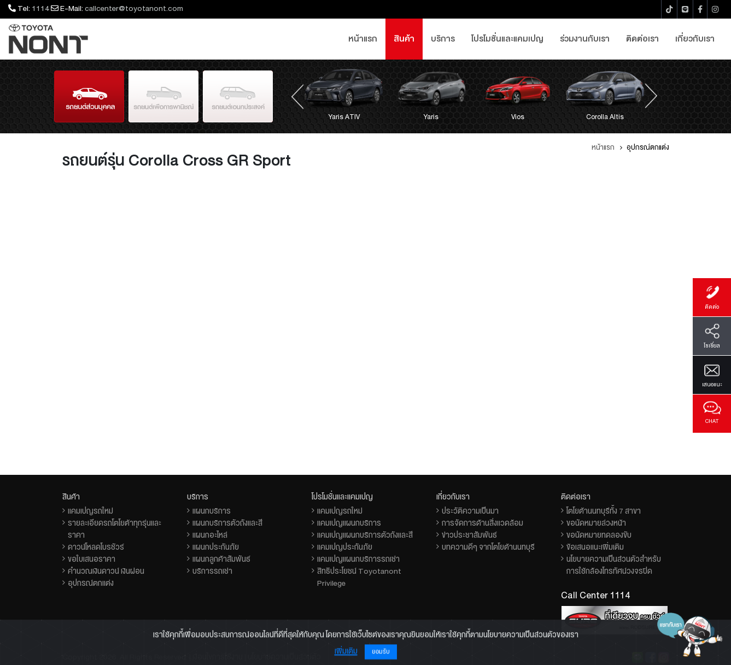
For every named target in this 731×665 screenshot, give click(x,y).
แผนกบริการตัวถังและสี (227, 522)
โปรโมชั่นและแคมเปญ (507, 39)
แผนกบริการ (211, 510)
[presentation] (297, 95)
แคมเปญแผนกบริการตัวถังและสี (365, 535)
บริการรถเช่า (212, 571)
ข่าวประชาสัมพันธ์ (469, 535)
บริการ (443, 39)
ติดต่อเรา (642, 39)
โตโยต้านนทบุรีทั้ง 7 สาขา (603, 510)
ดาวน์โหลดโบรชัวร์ (96, 547)
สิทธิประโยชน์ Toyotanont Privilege (359, 577)
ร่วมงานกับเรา (585, 39)
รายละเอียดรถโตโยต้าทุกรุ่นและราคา (114, 529)
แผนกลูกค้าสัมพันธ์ (221, 559)
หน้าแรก (362, 39)
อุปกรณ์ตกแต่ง (91, 583)
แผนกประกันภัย (215, 547)
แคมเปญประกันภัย (344, 547)
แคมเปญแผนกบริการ (349, 522)
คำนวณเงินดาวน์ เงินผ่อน (106, 571)
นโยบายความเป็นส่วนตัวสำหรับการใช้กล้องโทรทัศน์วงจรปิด (613, 565)
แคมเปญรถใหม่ (90, 510)
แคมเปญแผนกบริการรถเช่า (358, 559)
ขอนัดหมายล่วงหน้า (596, 522)
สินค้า (404, 39)
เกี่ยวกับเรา (695, 39)
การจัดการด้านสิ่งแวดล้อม (482, 522)
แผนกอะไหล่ (209, 535)
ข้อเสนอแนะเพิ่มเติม (595, 547)
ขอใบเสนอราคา (91, 559)
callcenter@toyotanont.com (134, 8)
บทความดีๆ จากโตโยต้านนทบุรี (488, 547)
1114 (40, 8)
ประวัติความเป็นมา (470, 510)
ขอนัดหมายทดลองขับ (598, 535)
